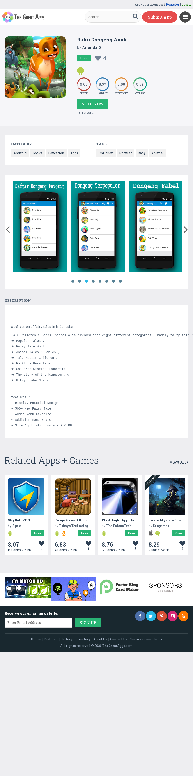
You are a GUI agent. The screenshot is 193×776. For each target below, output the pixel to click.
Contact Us (118, 639)
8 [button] (120, 281)
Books (37, 153)
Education (56, 153)
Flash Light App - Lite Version (126, 520)
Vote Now (93, 104)
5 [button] (100, 281)
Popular (125, 153)
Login (186, 4)
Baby (141, 153)
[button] (8, 228)
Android (20, 153)
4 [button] (93, 281)
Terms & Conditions (146, 639)
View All (179, 462)
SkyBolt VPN (19, 520)
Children (106, 153)
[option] (40, 227)
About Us (100, 639)
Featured (51, 639)
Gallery (66, 639)
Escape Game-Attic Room (74, 520)
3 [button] (86, 281)
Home (36, 639)
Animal (157, 153)
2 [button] (79, 281)
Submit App (160, 17)
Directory (82, 639)
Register (172, 4)
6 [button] (106, 281)
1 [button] (73, 281)
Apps (74, 153)
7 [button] (113, 281)
